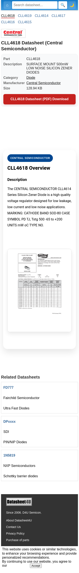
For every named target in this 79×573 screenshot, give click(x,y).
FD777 (8, 387)
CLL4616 (8, 22)
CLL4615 (25, 22)
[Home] (7, 5)
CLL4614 (41, 16)
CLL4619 (25, 16)
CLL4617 (58, 16)
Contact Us (13, 527)
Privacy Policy (15, 533)
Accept (36, 565)
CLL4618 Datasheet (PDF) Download (40, 99)
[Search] (35, 5)
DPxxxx (9, 421)
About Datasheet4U (19, 520)
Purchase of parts (17, 540)
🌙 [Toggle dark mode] (72, 5)
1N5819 (9, 455)
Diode (30, 77)
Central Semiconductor (43, 83)
